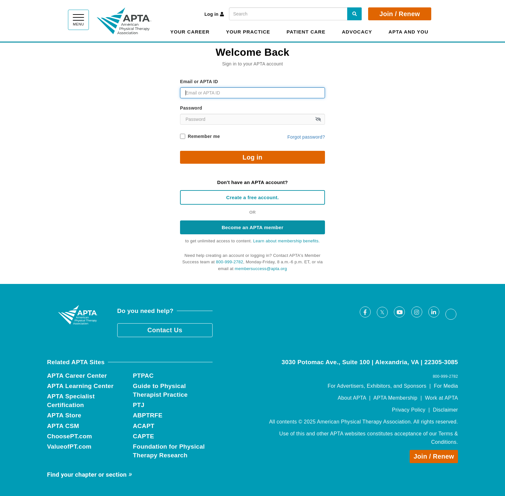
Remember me (204, 136)
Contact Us (165, 330)
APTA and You (408, 31)
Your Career (190, 31)
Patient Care (306, 31)
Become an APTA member (252, 227)
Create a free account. (252, 197)
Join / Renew (399, 13)
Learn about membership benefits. (286, 240)
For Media (446, 386)
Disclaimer (445, 410)
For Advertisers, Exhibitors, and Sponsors (377, 386)
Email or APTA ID (199, 81)
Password (191, 108)
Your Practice (248, 31)
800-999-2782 (229, 261)
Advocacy (357, 31)
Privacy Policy (408, 410)
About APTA (352, 398)
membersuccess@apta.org (261, 268)
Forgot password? (306, 137)
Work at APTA (441, 398)
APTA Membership (395, 398)
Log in (214, 14)
